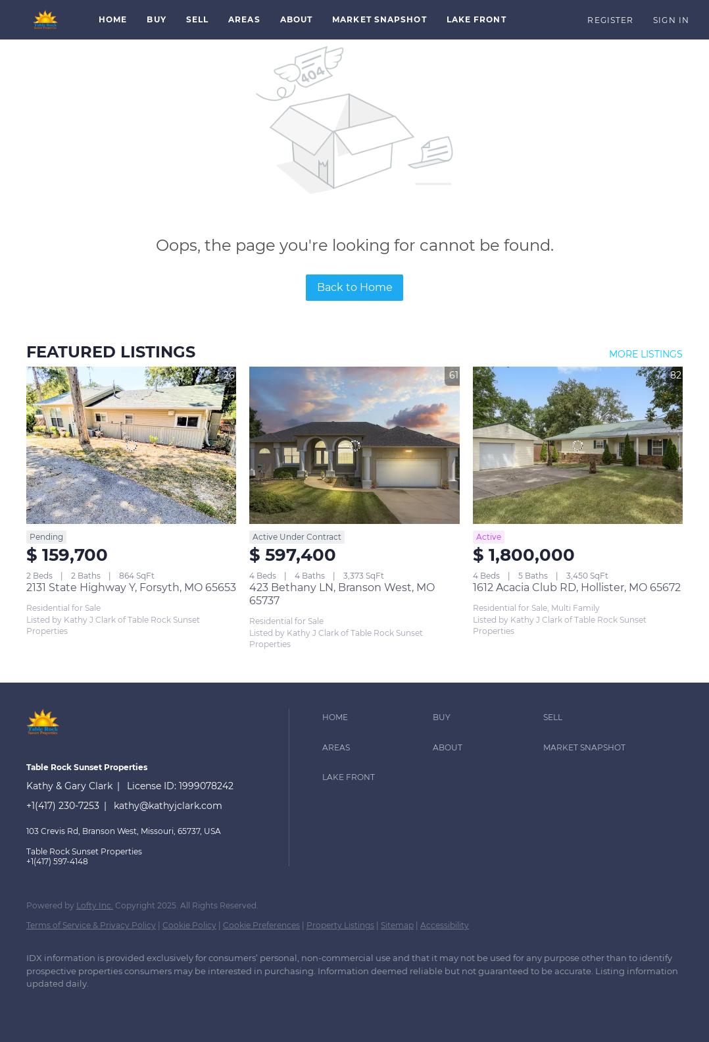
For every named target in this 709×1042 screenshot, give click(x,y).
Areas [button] (244, 19)
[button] (46, 20)
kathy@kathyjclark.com (168, 806)
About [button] (296, 19)
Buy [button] (156, 19)
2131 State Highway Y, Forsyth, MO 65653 (131, 587)
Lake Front (476, 19)
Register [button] (610, 20)
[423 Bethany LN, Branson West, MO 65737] (354, 445)
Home (113, 19)
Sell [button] (197, 19)
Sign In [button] (671, 20)
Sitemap (397, 925)
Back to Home (355, 287)
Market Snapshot (379, 19)
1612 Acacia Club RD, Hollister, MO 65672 (577, 587)
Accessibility (444, 925)
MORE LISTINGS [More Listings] (646, 354)
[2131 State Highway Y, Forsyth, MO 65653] (131, 445)
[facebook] (42, 1006)
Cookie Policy (189, 925)
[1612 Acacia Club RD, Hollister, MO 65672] (578, 445)
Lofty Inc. (94, 905)
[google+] (80, 1006)
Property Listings (340, 925)
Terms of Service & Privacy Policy (91, 925)
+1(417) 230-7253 (62, 806)
